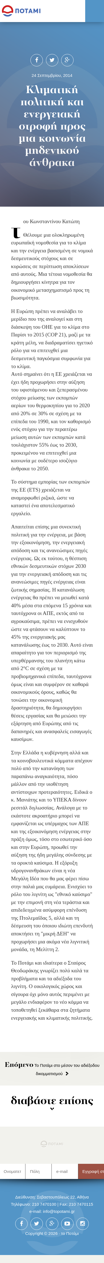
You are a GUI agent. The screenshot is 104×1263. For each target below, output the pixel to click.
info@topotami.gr (59, 1211)
